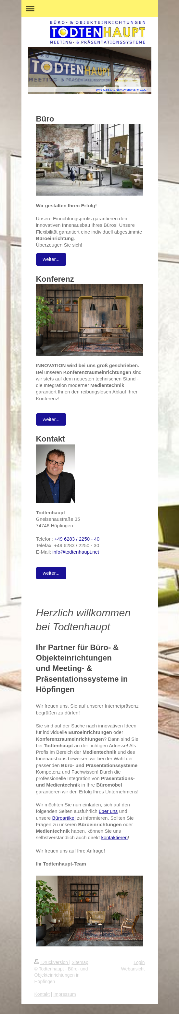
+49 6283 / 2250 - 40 (76, 539)
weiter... (51, 259)
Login (139, 962)
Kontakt (42, 994)
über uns (108, 811)
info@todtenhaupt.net (75, 552)
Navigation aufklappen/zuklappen (89, 9)
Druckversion (51, 962)
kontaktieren (114, 837)
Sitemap (80, 962)
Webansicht (133, 968)
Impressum (64, 994)
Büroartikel (64, 818)
